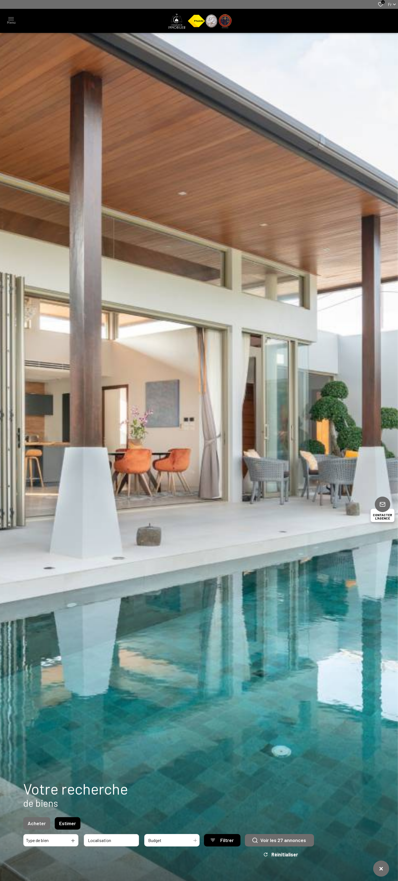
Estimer (67, 840)
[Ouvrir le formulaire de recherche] (222, 856)
